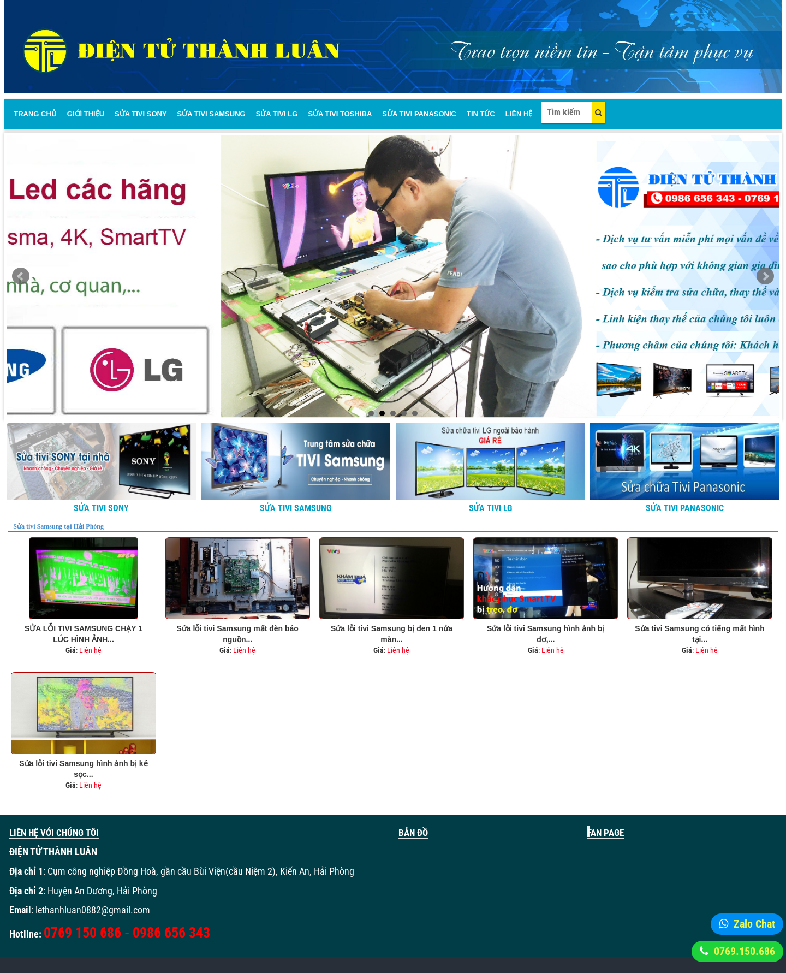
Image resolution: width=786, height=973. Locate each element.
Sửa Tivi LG (277, 114)
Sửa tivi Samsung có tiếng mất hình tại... (699, 634)
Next (765, 276)
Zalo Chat (754, 923)
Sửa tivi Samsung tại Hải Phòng (58, 526)
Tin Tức (481, 114)
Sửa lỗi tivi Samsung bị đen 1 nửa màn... (391, 634)
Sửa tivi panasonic (419, 114)
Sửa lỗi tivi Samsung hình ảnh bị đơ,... (546, 634)
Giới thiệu (85, 114)
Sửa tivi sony (140, 114)
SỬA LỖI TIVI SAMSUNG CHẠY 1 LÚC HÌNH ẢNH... (83, 634)
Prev (20, 276)
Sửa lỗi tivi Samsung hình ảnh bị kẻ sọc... (83, 769)
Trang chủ (35, 114)
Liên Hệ (519, 114)
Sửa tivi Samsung (211, 114)
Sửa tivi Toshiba (340, 114)
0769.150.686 (744, 951)
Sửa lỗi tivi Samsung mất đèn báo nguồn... (238, 634)
